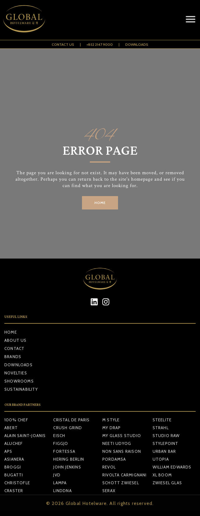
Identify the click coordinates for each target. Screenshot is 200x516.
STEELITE (162, 420)
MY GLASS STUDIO (121, 435)
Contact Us (63, 44)
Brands (12, 356)
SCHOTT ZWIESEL (120, 482)
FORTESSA (64, 451)
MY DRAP (111, 427)
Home (10, 332)
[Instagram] (106, 301)
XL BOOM (162, 475)
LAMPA (60, 482)
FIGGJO (60, 443)
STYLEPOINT (165, 443)
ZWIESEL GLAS (167, 482)
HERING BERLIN (68, 459)
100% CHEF (16, 420)
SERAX (108, 490)
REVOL (109, 467)
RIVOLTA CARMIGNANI (124, 475)
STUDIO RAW (166, 435)
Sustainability (21, 389)
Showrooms (19, 381)
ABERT (11, 427)
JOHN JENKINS (67, 467)
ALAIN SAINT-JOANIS (25, 435)
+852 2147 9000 (100, 44)
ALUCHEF (13, 443)
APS (8, 451)
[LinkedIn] (94, 301)
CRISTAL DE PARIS (71, 420)
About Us (15, 340)
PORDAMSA (114, 459)
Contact (14, 348)
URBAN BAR (164, 451)
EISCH (59, 435)
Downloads (136, 44)
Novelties (15, 373)
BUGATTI (13, 475)
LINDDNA (62, 490)
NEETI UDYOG (116, 443)
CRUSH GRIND (67, 427)
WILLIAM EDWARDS (172, 467)
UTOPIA (161, 459)
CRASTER (13, 490)
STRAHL (161, 427)
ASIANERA (14, 459)
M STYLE (110, 420)
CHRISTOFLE (17, 482)
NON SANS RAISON (121, 451)
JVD (56, 475)
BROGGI (12, 467)
